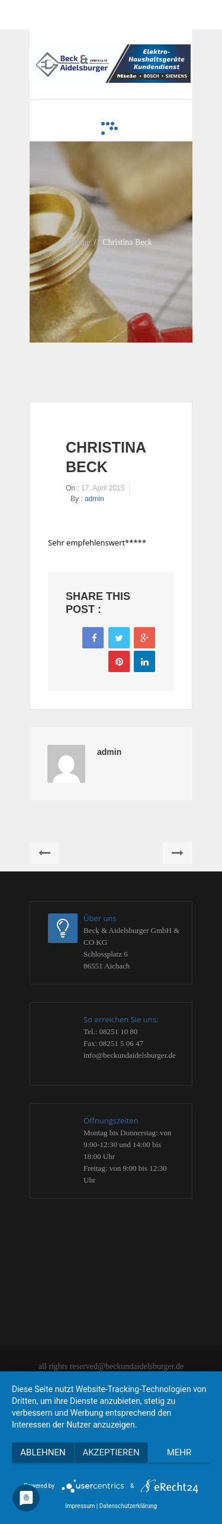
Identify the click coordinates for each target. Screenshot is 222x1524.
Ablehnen (42, 1452)
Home (80, 241)
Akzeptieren (110, 1452)
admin (94, 499)
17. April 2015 (102, 488)
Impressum (80, 1506)
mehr (179, 1452)
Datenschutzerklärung (128, 1506)
